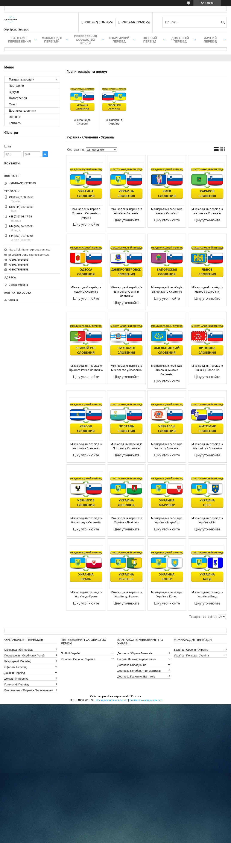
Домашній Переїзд (180, 39)
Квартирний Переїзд (17, 661)
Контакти (15, 123)
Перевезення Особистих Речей (85, 40)
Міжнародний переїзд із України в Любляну (126, 520)
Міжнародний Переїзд (18, 649)
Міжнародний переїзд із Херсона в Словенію (86, 446)
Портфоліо (16, 85)
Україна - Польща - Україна (191, 655)
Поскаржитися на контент (112, 700)
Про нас (14, 116)
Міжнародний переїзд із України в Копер (166, 594)
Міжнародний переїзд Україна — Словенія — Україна (86, 213)
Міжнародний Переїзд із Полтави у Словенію (126, 446)
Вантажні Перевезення (19, 39)
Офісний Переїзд (15, 667)
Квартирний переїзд (119, 39)
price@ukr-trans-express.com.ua (28, 254)
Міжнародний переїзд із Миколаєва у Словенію (126, 368)
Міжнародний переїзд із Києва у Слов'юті (166, 211)
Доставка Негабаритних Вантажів (139, 670)
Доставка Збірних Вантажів (135, 653)
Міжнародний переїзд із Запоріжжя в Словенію (166, 289)
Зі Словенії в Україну (114, 121)
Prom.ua (136, 696)
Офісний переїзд (150, 39)
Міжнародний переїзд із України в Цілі (207, 520)
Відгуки (14, 92)
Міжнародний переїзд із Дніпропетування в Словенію (126, 292)
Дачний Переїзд (210, 39)
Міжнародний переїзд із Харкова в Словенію (207, 211)
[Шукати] (223, 22)
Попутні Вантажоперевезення (136, 659)
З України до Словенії (82, 121)
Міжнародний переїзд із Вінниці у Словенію (207, 368)
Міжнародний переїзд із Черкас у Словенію (166, 446)
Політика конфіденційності (145, 700)
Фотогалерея (18, 98)
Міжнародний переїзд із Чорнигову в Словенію (86, 520)
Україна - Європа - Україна (78, 659)
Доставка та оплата (22, 110)
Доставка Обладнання (131, 665)
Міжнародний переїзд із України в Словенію (126, 211)
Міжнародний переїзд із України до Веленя (126, 594)
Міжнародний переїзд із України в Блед (207, 594)
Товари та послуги (21, 79)
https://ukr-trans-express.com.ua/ (29, 249)
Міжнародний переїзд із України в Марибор (166, 520)
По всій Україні (70, 653)
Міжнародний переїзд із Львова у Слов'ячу (207, 289)
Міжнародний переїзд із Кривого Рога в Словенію (86, 368)
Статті (13, 104)
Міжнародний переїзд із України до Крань (86, 594)
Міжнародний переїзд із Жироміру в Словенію (207, 446)
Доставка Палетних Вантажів (136, 676)
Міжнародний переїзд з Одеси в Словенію (86, 289)
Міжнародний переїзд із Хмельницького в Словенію (166, 370)
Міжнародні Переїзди (52, 39)
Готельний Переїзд (16, 684)
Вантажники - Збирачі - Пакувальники (28, 690)
